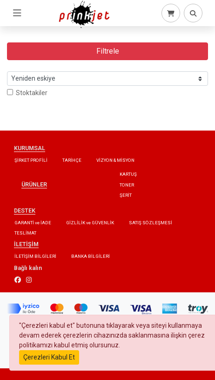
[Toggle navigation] (17, 13)
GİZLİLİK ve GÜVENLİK (90, 222)
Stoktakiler (27, 93)
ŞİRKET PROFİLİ (30, 160)
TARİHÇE (71, 160)
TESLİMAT (25, 232)
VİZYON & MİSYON (115, 160)
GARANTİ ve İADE (32, 222)
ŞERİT (126, 195)
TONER (127, 184)
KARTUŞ (128, 174)
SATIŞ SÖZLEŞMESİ (150, 222)
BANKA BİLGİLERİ (90, 256)
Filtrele (107, 51)
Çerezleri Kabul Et (49, 357)
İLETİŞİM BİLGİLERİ (35, 256)
